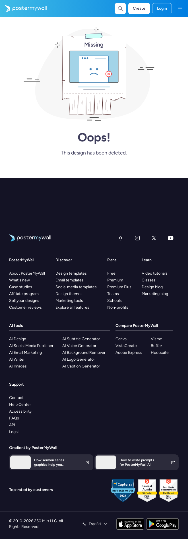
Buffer (156, 345)
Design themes (68, 293)
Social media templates (76, 287)
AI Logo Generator (78, 359)
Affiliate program (24, 293)
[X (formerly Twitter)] (154, 238)
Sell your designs (24, 300)
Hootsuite (160, 352)
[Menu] (180, 8)
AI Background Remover (84, 352)
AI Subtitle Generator (81, 339)
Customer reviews (25, 307)
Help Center (20, 404)
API (12, 425)
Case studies (20, 287)
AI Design (17, 339)
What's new (19, 280)
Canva (121, 339)
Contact (16, 397)
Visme (156, 339)
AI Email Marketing (25, 352)
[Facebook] (120, 238)
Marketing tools (69, 300)
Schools (114, 300)
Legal (13, 431)
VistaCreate (126, 345)
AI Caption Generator (81, 366)
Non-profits (117, 307)
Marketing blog (155, 293)
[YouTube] (170, 238)
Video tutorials (155, 273)
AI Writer (17, 359)
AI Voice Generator (79, 345)
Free (111, 273)
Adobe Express (128, 352)
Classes (149, 280)
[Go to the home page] (23, 8)
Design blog (152, 287)
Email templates (69, 280)
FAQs (14, 418)
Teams (113, 293)
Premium (115, 280)
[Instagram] (137, 238)
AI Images (18, 366)
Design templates (71, 273)
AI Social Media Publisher (31, 345)
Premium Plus (119, 287)
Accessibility (20, 411)
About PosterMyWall (27, 273)
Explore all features (72, 307)
